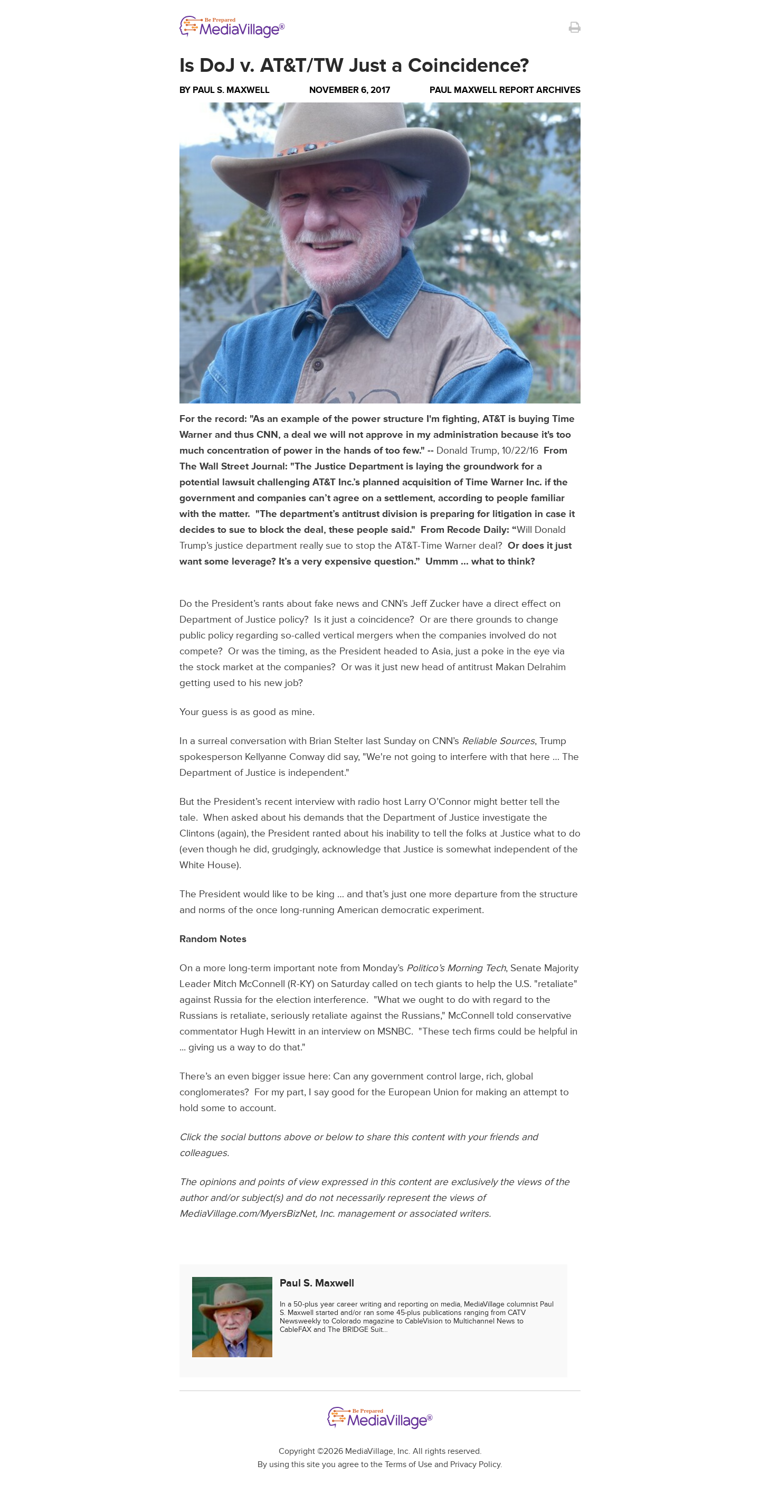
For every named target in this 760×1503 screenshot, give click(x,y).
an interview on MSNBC (359, 1032)
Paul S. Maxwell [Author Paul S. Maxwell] (231, 90)
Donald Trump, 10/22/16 (487, 451)
